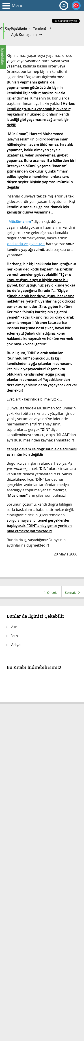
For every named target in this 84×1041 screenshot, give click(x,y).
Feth (14, 635)
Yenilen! (39, 28)
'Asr (14, 626)
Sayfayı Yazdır (14, 28)
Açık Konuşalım (24, 34)
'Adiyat (16, 644)
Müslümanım (20, 221)
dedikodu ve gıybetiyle (26, 243)
